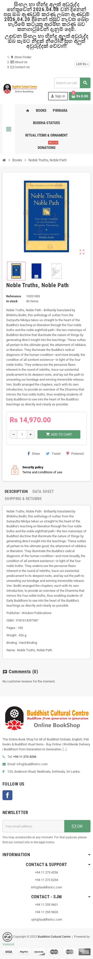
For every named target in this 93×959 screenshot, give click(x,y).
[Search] (72, 83)
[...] (64, 749)
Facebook (7, 795)
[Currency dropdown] (82, 64)
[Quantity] (22, 434)
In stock (12, 301)
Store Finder (20, 57)
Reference (13, 296)
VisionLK (8, 944)
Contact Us (20, 67)
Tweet (53, 453)
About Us (19, 62)
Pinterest (75, 453)
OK (77, 826)
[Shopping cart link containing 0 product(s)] (80, 96)
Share (34, 453)
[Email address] (33, 826)
